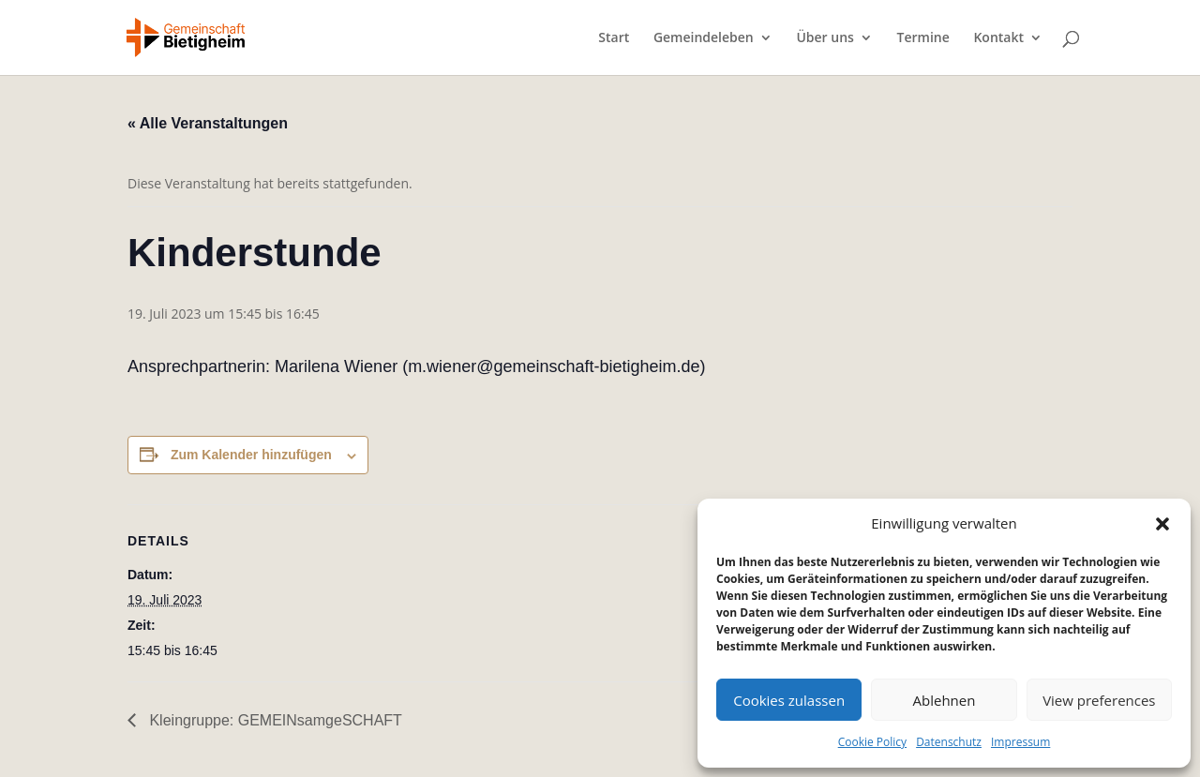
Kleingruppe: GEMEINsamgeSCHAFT (273, 720)
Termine (923, 38)
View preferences (1098, 700)
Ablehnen (944, 700)
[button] (1162, 524)
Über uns (824, 38)
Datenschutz (949, 742)
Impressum (1020, 742)
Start (613, 38)
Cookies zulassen (789, 700)
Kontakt (998, 38)
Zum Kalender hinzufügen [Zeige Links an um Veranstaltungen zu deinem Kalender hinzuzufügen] (251, 454)
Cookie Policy (872, 742)
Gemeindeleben (703, 38)
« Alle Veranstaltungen (208, 123)
